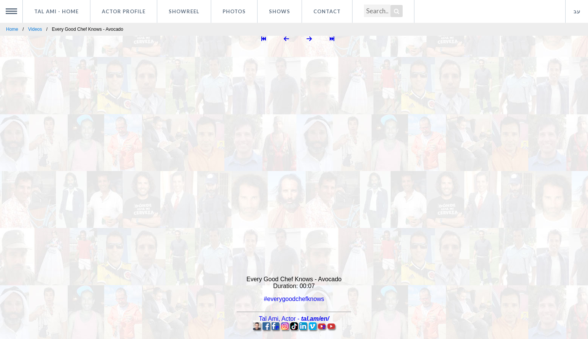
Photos (234, 11)
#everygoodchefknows (294, 299)
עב (577, 11)
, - (294, 318)
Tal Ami (56, 11)
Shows (279, 11)
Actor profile (123, 11)
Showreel (184, 11)
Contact (327, 11)
